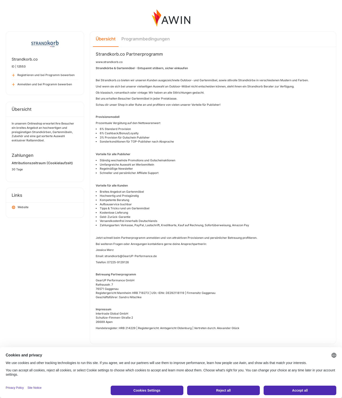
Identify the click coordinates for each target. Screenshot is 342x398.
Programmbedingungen (145, 38)
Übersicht (106, 38)
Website (20, 207)
